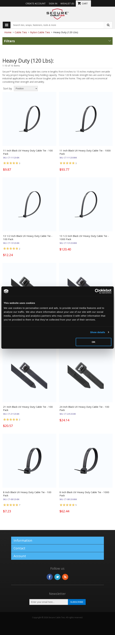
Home (7, 32)
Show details (97, 332)
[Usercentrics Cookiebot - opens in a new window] (97, 291)
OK (93, 342)
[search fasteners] (108, 25)
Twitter (57, 577)
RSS (65, 577)
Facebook (50, 577)
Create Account (36, 3)
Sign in (53, 3)
